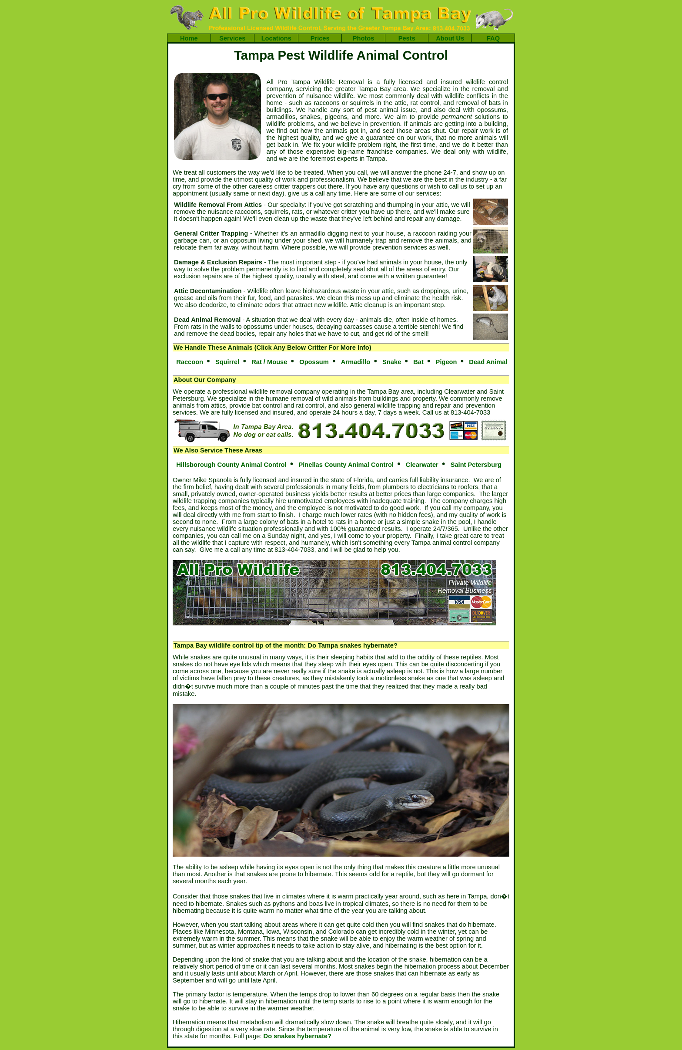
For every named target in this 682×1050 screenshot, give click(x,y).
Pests (406, 38)
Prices (320, 38)
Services (232, 38)
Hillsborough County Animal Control (231, 464)
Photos (363, 38)
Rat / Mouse (269, 361)
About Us (450, 38)
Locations (276, 38)
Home (189, 38)
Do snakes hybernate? (297, 1036)
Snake (391, 361)
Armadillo (356, 361)
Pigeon (446, 361)
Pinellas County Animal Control (346, 464)
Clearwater (422, 464)
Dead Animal (488, 361)
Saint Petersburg (476, 464)
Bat (418, 361)
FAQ (493, 38)
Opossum (314, 361)
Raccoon (189, 361)
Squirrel (227, 361)
